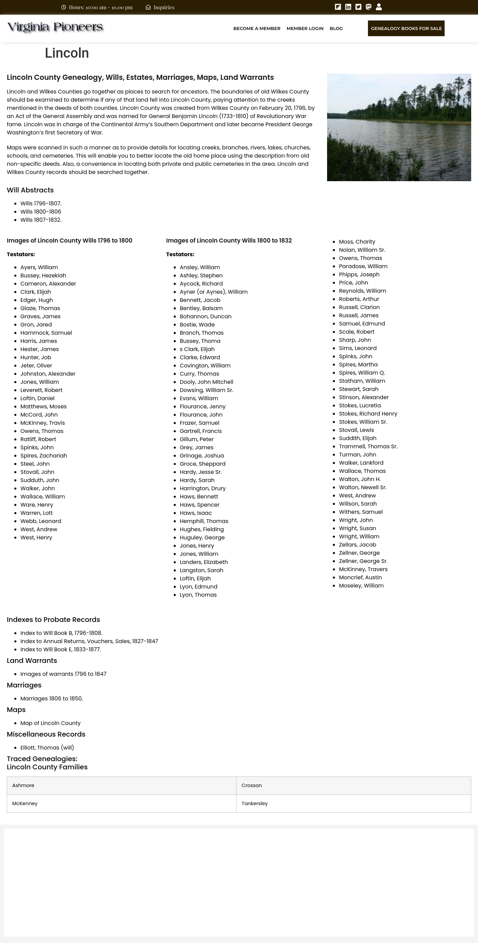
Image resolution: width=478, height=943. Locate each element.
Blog (336, 28)
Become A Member (256, 28)
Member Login (305, 28)
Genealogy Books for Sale (406, 28)
